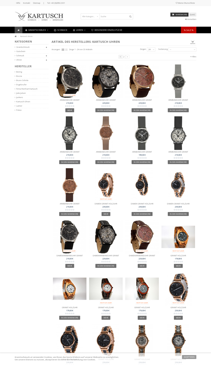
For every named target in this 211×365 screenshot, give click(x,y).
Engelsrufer (21, 84)
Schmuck (20, 55)
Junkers (19, 97)
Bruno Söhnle (22, 80)
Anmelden (190, 19)
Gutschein (20, 51)
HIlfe (18, 3)
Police (19, 110)
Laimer (19, 106)
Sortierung (163, 49)
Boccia (19, 76)
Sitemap (36, 3)
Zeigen (143, 49)
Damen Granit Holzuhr (106, 203)
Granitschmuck (23, 47)
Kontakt (26, 3)
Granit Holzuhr (178, 255)
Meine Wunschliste (185, 3)
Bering (19, 72)
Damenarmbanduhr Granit (70, 255)
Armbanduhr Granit (70, 100)
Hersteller (23, 66)
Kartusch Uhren (23, 101)
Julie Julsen (21, 93)
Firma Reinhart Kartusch (27, 89)
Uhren (19, 60)
